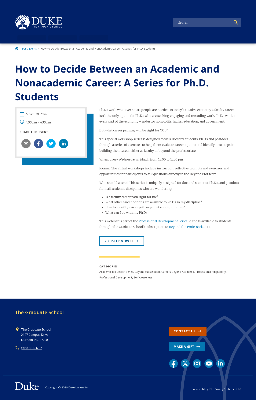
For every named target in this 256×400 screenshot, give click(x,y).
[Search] (236, 22)
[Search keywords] (202, 22)
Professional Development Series (163, 221)
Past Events (29, 48)
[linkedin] (63, 143)
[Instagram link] (197, 363)
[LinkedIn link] (220, 363)
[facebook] (38, 143)
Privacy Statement (225, 389)
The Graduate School (39, 312)
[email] (26, 143)
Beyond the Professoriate (187, 227)
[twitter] (51, 143)
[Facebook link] (173, 363)
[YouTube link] (208, 363)
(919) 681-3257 (31, 348)
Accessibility (200, 389)
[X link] (185, 363)
